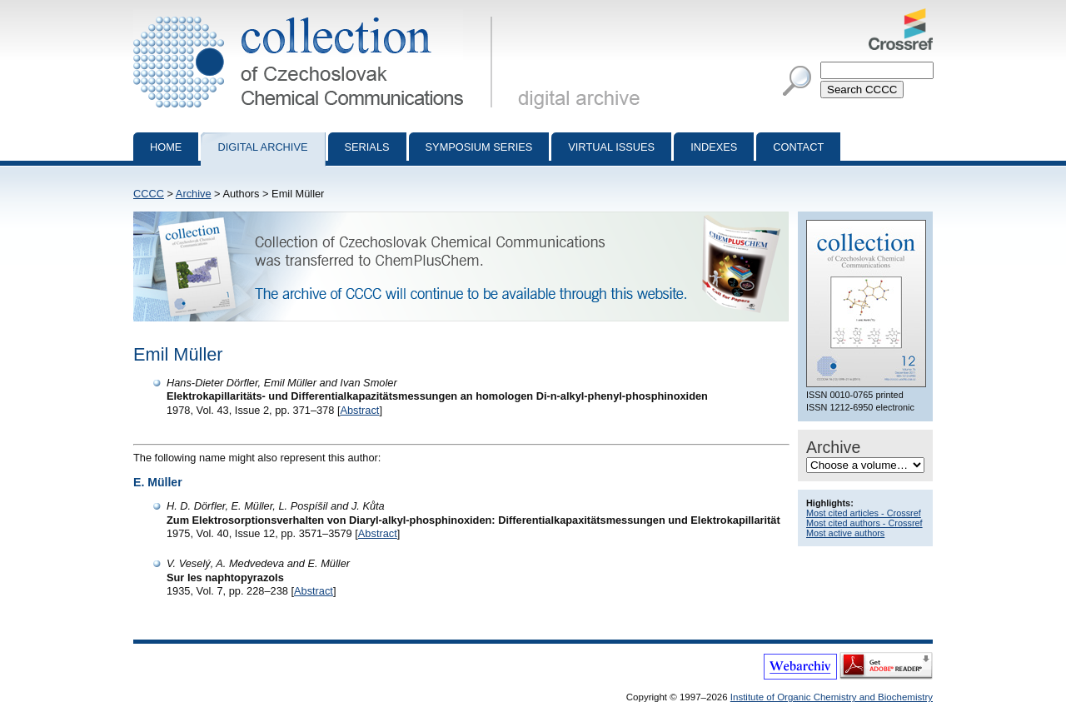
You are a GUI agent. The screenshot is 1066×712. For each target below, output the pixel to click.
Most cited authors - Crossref (864, 523)
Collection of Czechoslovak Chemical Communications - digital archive (316, 15)
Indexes (713, 147)
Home (166, 147)
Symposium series (479, 147)
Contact (798, 147)
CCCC (148, 193)
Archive (194, 193)
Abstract (359, 410)
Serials (367, 147)
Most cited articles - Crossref (863, 513)
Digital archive (262, 147)
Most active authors (845, 533)
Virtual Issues (611, 147)
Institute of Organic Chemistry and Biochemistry (831, 697)
